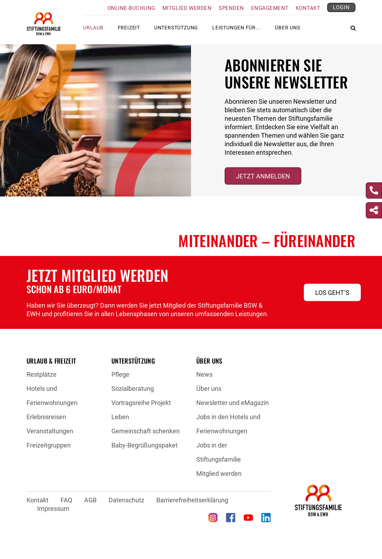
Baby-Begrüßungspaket (144, 445)
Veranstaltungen (50, 431)
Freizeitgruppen (49, 445)
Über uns (287, 30)
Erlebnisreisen (46, 417)
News (204, 374)
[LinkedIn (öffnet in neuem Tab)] (266, 517)
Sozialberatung (132, 388)
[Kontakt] (374, 190)
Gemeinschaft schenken (145, 431)
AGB (90, 500)
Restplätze (42, 374)
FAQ (66, 500)
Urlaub (93, 30)
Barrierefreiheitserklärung (192, 500)
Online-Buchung (131, 8)
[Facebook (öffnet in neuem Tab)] (230, 517)
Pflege (120, 374)
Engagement (270, 8)
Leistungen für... (236, 30)
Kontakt (308, 8)
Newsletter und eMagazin (232, 402)
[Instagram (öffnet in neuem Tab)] (213, 517)
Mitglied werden (187, 8)
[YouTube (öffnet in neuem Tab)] (248, 517)
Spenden (231, 8)
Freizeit (129, 30)
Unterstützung (176, 30)
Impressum (53, 508)
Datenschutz (126, 500)
